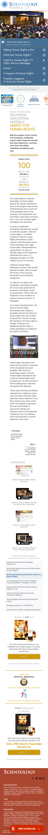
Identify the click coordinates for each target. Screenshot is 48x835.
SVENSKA (39, 791)
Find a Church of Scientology (31, 805)
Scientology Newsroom (31, 813)
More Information (9, 805)
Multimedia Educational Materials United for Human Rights (24, 575)
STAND (38, 819)
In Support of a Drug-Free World (22, 822)
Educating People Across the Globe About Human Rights (23, 569)
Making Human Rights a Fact (18, 50)
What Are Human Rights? (17, 55)
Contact (18, 805)
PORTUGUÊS (15, 794)
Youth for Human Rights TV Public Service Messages (18, 61)
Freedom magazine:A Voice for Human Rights (17, 80)
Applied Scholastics (34, 99)
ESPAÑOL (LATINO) (10, 793)
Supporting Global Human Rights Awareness (20, 563)
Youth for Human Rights (21, 824)
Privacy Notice (6, 832)
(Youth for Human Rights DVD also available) (24, 663)
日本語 (27, 789)
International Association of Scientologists (21, 818)
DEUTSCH (18, 791)
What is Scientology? (16, 813)
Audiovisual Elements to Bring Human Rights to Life (22, 588)
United (6, 68)
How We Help (7, 106)
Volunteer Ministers (17, 803)
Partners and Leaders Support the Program (24, 610)
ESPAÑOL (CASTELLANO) (26, 793)
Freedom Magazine (29, 819)
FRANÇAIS (13, 789)
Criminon (22, 820)
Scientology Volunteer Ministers (19, 817)
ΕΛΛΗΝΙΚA (39, 793)
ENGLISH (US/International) (12, 787)
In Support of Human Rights (18, 73)
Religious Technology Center (20, 815)
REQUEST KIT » (24, 752)
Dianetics (18, 812)
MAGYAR (26, 791)
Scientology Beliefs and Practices (25, 801)
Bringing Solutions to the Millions (20, 605)
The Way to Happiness (20, 100)
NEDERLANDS (9, 791)
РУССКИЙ (33, 789)
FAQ (25, 803)
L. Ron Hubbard (9, 801)
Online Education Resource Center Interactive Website (20, 594)
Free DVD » (24, 656)
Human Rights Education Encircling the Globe (22, 600)
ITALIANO (7, 794)
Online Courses (38, 803)
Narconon (29, 820)
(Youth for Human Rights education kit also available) (24, 759)
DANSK (6, 789)
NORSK (32, 791)
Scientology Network (28, 812)
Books (30, 803)
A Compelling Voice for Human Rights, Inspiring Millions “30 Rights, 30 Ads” (22, 582)
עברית (20, 789)
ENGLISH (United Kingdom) (31, 787)
